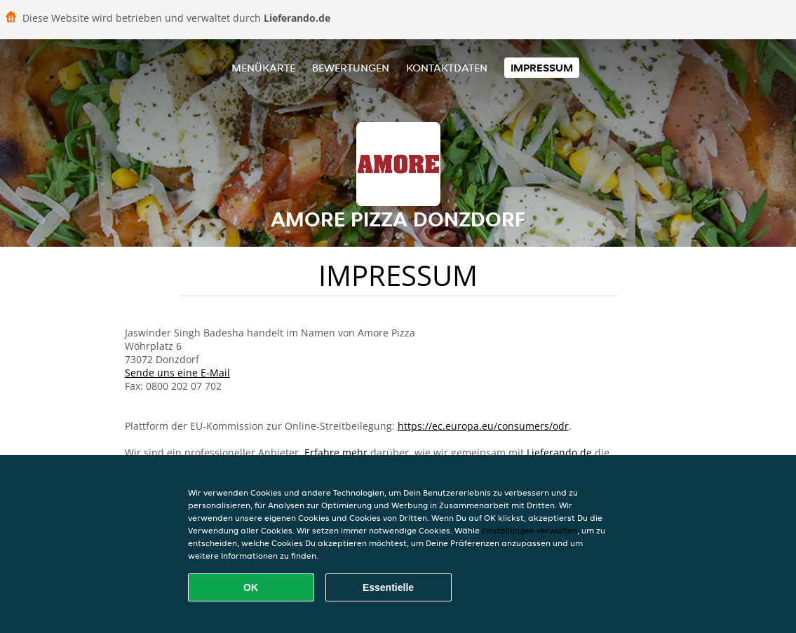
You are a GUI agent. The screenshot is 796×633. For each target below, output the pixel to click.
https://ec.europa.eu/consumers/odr (483, 426)
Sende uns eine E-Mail (177, 372)
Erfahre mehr (335, 452)
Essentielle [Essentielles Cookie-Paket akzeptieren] (388, 587)
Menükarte (263, 67)
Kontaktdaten (446, 67)
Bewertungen (350, 67)
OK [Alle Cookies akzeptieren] (250, 587)
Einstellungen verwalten (529, 530)
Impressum (542, 67)
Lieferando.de (559, 452)
